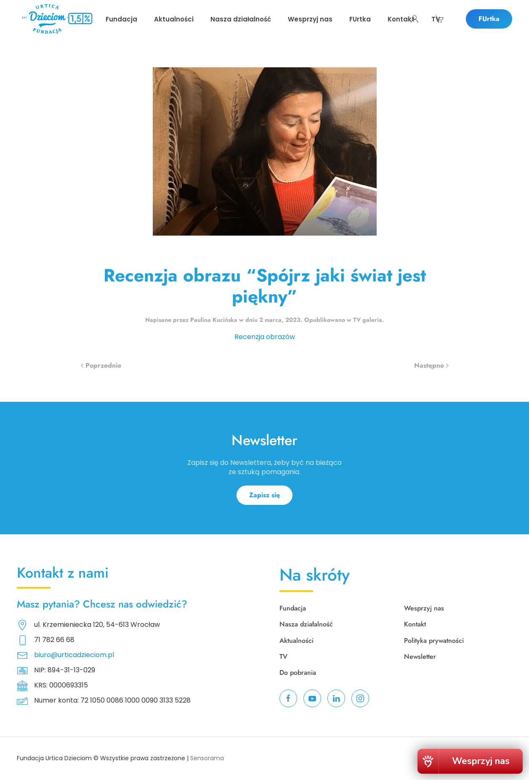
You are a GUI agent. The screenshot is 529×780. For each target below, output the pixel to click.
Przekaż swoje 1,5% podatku (80, 29)
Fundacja (292, 608)
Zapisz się (264, 495)
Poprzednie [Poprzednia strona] (101, 365)
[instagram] (360, 698)
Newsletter (420, 656)
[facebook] (288, 698)
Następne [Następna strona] (431, 365)
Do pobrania (297, 672)
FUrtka (489, 19)
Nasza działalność (306, 624)
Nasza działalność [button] (240, 19)
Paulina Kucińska (213, 320)
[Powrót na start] (47, 19)
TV (435, 19)
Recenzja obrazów (264, 337)
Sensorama (207, 758)
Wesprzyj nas (310, 19)
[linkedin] (336, 698)
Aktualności (296, 640)
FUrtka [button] (360, 19)
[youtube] (312, 698)
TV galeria (367, 320)
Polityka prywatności (434, 640)
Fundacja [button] (121, 19)
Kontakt (401, 19)
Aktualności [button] (174, 19)
